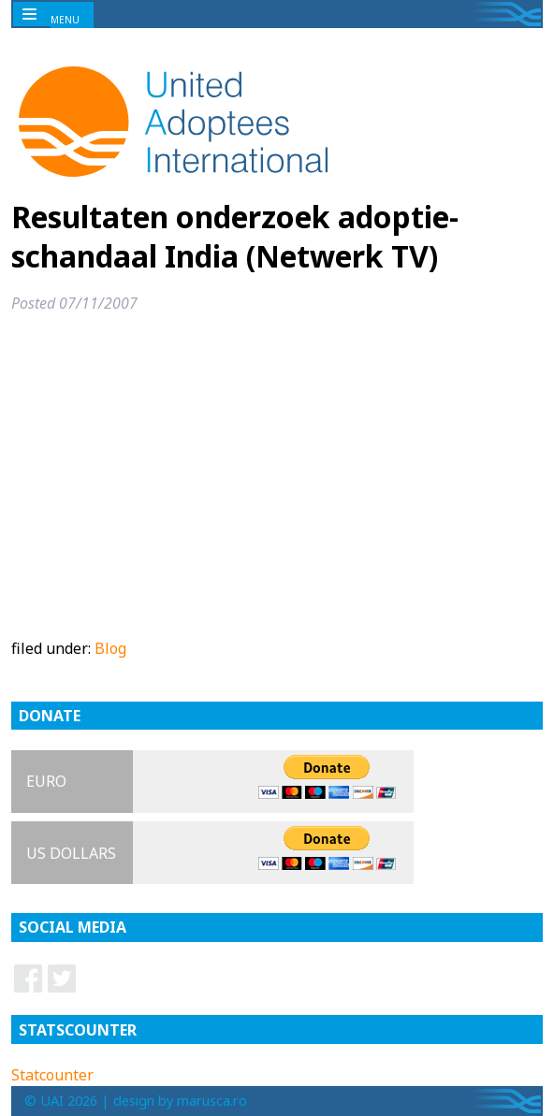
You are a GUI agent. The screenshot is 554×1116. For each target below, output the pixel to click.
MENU (65, 19)
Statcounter (52, 1075)
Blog (110, 648)
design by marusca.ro (180, 1100)
